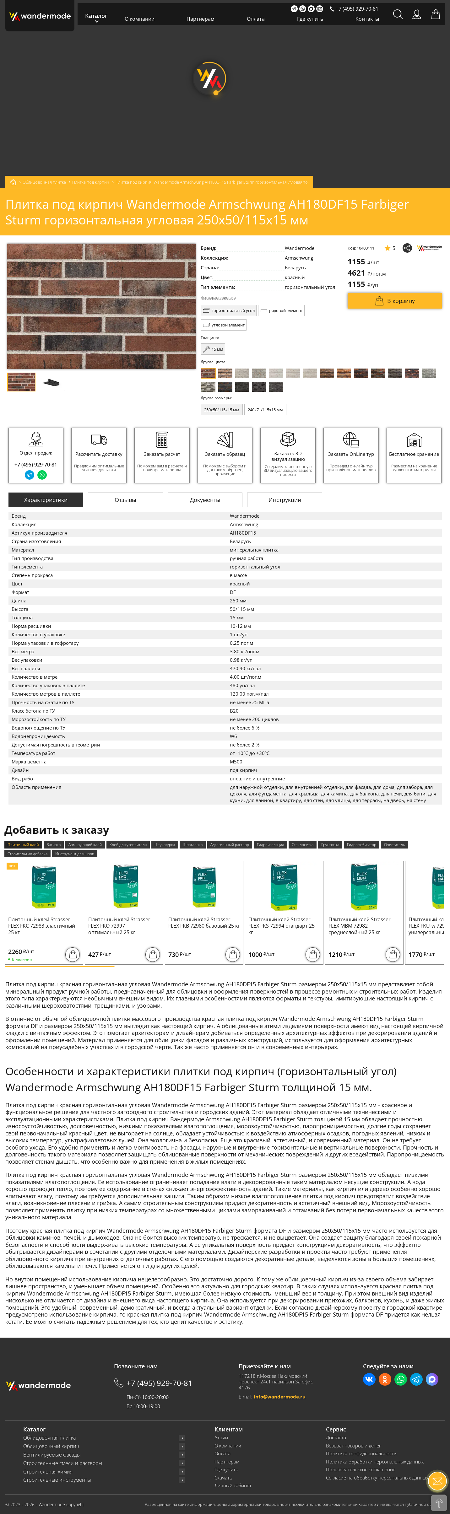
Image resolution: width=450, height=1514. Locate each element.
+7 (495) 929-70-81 (35, 464)
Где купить (310, 18)
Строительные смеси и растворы (62, 1463)
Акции (221, 1438)
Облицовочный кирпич (51, 1446)
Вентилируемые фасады (52, 1455)
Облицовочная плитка (49, 1438)
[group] (99, 455)
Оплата (256, 18)
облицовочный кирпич (316, 1279)
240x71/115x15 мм (265, 409)
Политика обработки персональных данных (375, 1462)
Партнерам (200, 18)
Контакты (367, 18)
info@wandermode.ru (280, 1396)
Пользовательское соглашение (360, 1470)
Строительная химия (48, 1471)
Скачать (223, 1478)
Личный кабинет (233, 1486)
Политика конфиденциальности (361, 1454)
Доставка (336, 1438)
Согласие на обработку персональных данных (377, 1478)
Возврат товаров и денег (353, 1446)
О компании (140, 18)
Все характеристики (218, 297)
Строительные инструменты (57, 1480)
